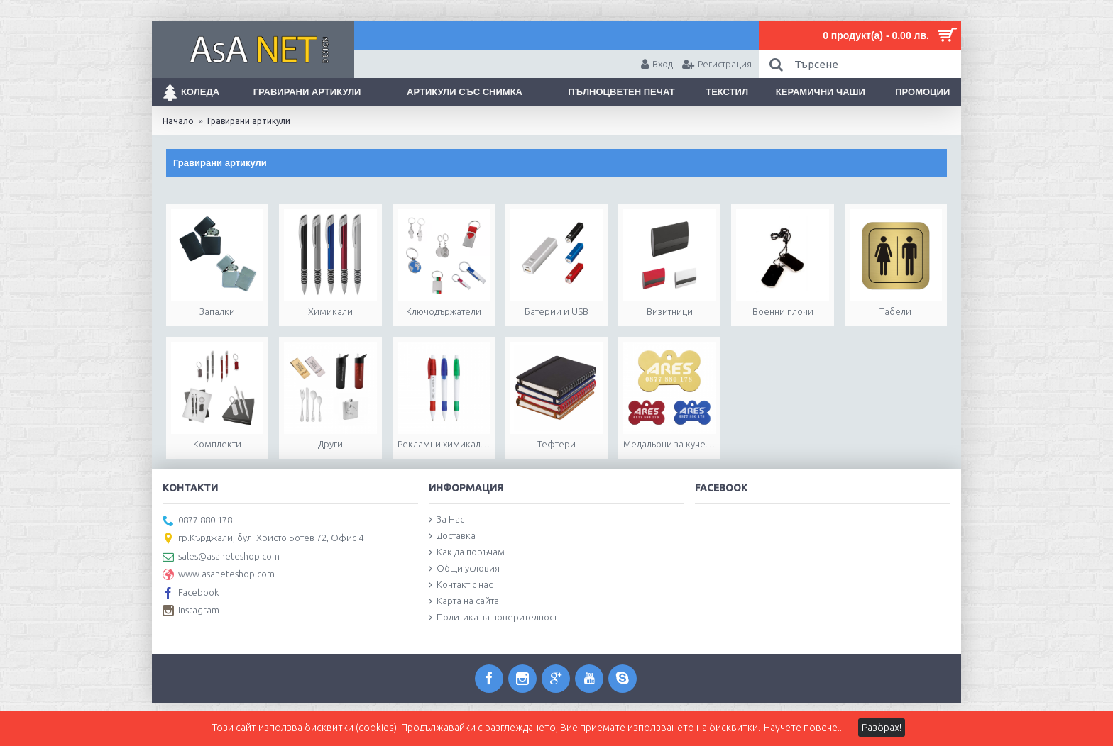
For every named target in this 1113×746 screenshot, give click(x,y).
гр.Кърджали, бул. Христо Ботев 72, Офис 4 (263, 539)
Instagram (191, 611)
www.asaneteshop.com (219, 575)
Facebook (191, 593)
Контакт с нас (461, 585)
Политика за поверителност (493, 617)
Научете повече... (804, 727)
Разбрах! (881, 727)
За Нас (446, 519)
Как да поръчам (467, 552)
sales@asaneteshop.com (221, 557)
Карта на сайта (464, 601)
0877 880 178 (197, 521)
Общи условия (464, 568)
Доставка (452, 536)
